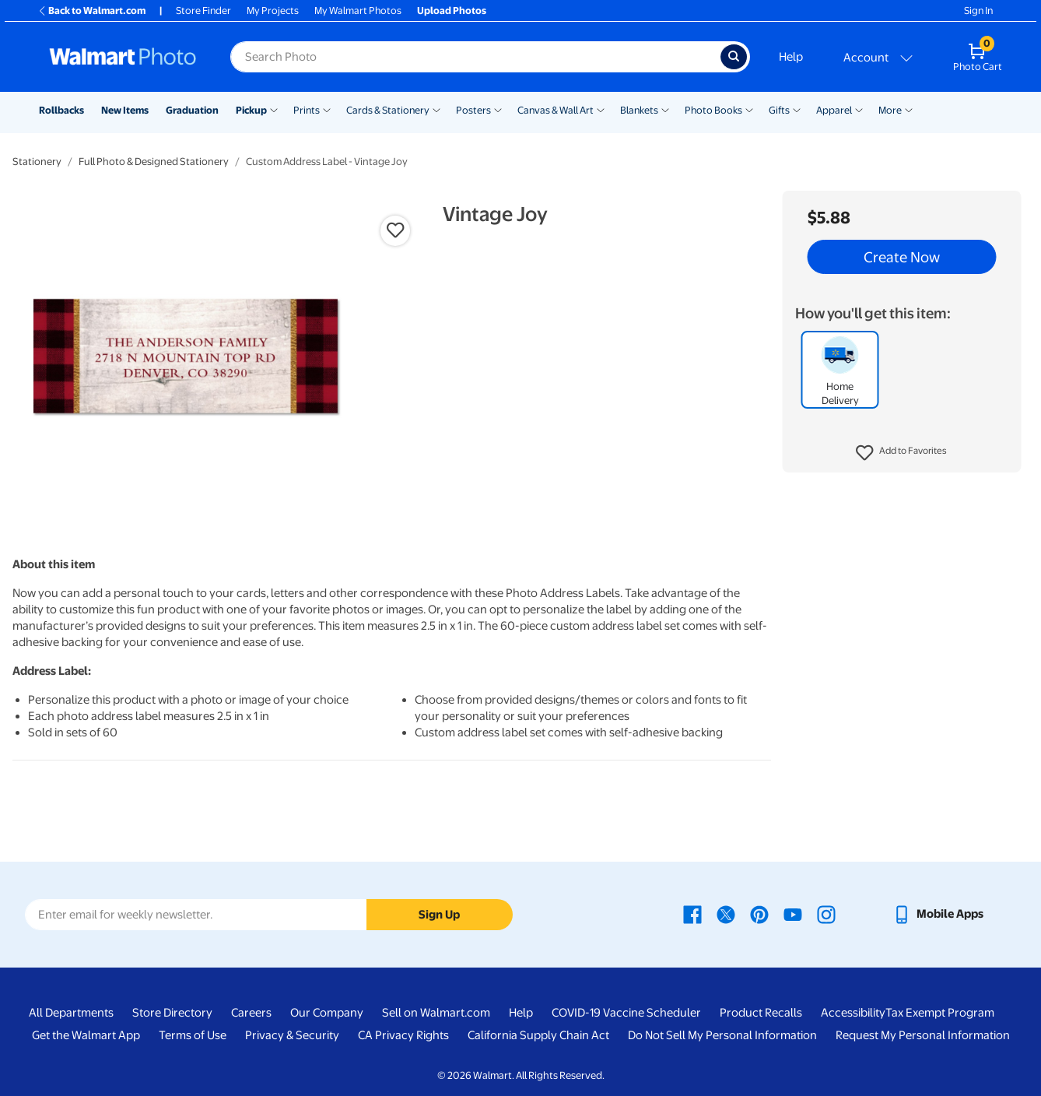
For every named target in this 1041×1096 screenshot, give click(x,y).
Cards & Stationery (387, 110)
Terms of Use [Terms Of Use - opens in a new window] (192, 1035)
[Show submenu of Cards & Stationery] (436, 109)
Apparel (834, 110)
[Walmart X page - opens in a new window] (726, 914)
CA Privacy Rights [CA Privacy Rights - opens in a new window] (403, 1035)
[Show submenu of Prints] (326, 109)
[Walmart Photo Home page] (123, 56)
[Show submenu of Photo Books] (749, 109)
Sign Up (439, 915)
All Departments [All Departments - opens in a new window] (71, 1013)
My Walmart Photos (357, 10)
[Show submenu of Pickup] (274, 109)
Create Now (902, 256)
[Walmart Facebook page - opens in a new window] (692, 914)
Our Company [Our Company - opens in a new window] (326, 1013)
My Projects (273, 10)
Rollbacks (61, 110)
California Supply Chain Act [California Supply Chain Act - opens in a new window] (538, 1035)
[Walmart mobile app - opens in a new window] (937, 914)
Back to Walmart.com (91, 10)
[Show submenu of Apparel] (859, 109)
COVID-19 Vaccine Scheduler (626, 1013)
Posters (473, 110)
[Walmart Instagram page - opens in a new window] (826, 914)
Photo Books (713, 110)
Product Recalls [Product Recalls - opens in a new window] (761, 1013)
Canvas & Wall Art (555, 110)
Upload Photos (451, 10)
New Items (125, 110)
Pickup (251, 110)
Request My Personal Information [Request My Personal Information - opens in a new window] (923, 1035)
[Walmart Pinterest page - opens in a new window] (759, 914)
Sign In (978, 10)
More (890, 110)
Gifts (779, 110)
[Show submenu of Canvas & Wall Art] (600, 109)
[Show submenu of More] (908, 109)
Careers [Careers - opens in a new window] (251, 1013)
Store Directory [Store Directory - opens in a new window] (172, 1013)
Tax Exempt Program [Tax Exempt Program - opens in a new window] (939, 1013)
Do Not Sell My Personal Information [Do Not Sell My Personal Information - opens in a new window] (722, 1035)
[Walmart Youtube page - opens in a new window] (792, 914)
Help (791, 57)
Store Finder (203, 10)
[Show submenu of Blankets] (665, 109)
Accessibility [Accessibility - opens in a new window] (853, 1013)
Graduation (192, 110)
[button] (901, 453)
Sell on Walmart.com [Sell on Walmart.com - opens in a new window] (436, 1013)
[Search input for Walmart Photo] (475, 56)
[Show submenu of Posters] (498, 109)
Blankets (639, 110)
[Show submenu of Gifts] (796, 109)
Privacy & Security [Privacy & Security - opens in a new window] (292, 1035)
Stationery (36, 161)
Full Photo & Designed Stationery (154, 161)
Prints (306, 110)
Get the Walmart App (86, 1035)
